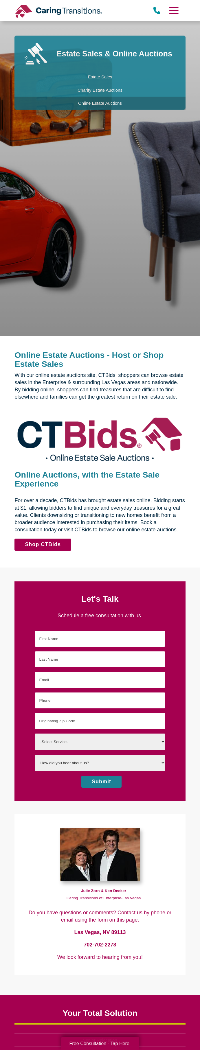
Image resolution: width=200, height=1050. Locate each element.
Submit (101, 781)
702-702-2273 (100, 945)
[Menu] (173, 10)
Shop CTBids (43, 544)
